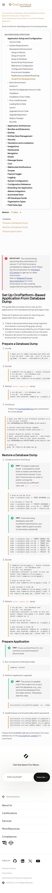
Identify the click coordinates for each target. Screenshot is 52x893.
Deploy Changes (16, 118)
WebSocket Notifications (18, 167)
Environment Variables (20, 72)
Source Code (15, 42)
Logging (11, 177)
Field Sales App (13, 205)
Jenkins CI (13, 86)
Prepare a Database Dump (15, 223)
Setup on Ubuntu (18, 52)
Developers (19, 13)
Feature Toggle (15, 174)
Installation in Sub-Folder (19, 97)
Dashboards (13, 150)
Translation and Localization (19, 143)
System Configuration (18, 181)
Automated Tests (14, 194)
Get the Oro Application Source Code (25, 89)
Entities (10, 132)
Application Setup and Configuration (15, 16)
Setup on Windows (19, 59)
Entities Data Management (18, 136)
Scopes (11, 170)
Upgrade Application (18, 114)
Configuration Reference (18, 184)
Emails (11, 156)
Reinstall (12, 122)
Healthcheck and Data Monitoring (25, 75)
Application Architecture (17, 125)
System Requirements (18, 45)
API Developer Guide (16, 198)
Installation (13, 93)
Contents (6, 219)
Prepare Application (12, 231)
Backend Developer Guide (34, 13)
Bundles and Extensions (17, 129)
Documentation (8, 13)
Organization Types (17, 201)
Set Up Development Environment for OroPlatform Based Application (23, 19)
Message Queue (14, 160)
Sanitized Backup (26, 409)
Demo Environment (17, 82)
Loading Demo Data (17, 104)
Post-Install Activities (17, 100)
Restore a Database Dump (15, 227)
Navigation (13, 153)
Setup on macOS (18, 55)
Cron (10, 163)
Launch (12, 107)
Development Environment (20, 49)
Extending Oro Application (18, 187)
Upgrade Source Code (19, 111)
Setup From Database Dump (23, 79)
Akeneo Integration (16, 191)
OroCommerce (13, 796)
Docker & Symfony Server (22, 62)
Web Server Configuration (22, 65)
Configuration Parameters (22, 69)
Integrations (12, 146)
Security (10, 139)
